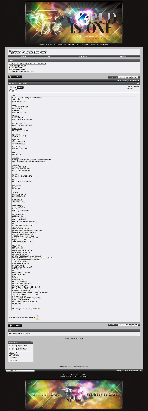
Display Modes (133, 80)
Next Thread (79, 338)
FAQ (49, 56)
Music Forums (31, 51)
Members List (83, 56)
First (120, 77)
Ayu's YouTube (68, 44)
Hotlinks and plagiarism (17, 66)
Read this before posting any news (21, 71)
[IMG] (10, 355)
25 (133, 77)
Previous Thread (70, 338)
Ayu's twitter (58, 44)
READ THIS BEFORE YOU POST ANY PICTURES (27, 64)
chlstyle (13, 87)
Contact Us (119, 370)
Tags (10, 330)
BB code (11, 353)
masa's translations (82, 44)
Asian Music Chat (41, 51)
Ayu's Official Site (46, 44)
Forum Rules (13, 360)
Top (141, 370)
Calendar (123, 56)
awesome (16, 333)
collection (22, 333)
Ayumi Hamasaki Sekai (18, 51)
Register (24, 56)
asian (10, 333)
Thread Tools (121, 80)
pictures (28, 333)
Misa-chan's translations (99, 44)
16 (127, 77)
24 (130, 77)
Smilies (11, 354)
